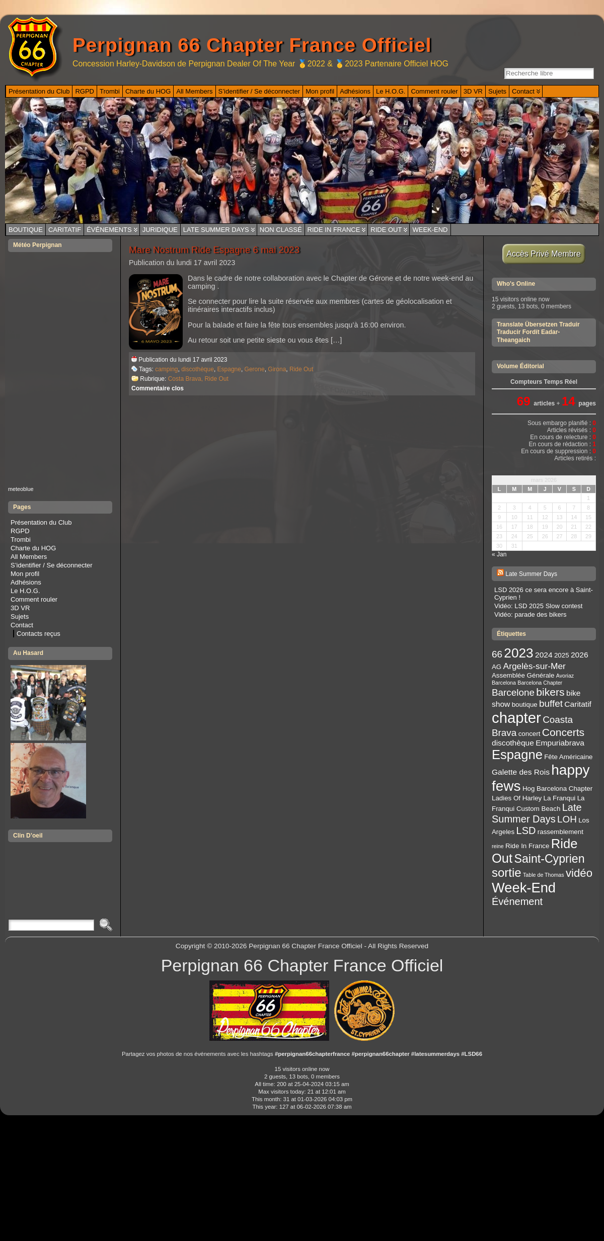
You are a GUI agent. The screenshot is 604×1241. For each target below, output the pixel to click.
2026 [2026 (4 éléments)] (579, 654)
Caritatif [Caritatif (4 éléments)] (577, 704)
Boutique (26, 229)
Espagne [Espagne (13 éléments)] (517, 755)
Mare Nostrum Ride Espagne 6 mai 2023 (214, 249)
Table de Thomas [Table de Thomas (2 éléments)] (543, 875)
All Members (29, 556)
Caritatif (64, 229)
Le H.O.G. (25, 591)
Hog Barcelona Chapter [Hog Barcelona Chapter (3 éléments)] (557, 788)
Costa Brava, (186, 378)
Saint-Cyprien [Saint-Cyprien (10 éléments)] (549, 858)
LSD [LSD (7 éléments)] (526, 830)
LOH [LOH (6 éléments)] (567, 819)
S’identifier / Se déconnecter (52, 565)
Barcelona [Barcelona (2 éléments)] (504, 683)
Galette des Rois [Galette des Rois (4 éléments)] (521, 772)
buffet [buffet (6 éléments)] (551, 703)
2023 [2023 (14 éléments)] (518, 652)
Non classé (281, 229)
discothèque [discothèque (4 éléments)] (513, 742)
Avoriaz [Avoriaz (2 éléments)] (565, 676)
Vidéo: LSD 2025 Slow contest (538, 606)
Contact (22, 625)
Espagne (229, 369)
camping (166, 369)
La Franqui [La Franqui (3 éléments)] (560, 798)
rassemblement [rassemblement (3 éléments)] (560, 832)
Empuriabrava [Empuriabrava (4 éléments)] (560, 742)
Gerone (255, 369)
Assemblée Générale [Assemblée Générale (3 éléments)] (523, 675)
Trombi (21, 539)
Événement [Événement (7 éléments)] (517, 901)
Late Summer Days (216, 229)
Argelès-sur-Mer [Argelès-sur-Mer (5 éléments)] (534, 666)
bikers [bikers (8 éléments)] (550, 692)
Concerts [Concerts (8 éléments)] (563, 732)
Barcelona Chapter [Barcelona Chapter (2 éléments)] (539, 683)
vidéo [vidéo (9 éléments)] (579, 873)
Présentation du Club (41, 522)
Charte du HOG (33, 548)
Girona (277, 369)
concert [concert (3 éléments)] (529, 733)
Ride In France (334, 229)
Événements (109, 229)
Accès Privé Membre (543, 254)
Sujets (20, 616)
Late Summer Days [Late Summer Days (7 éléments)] (537, 813)
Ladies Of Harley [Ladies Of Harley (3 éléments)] (517, 798)
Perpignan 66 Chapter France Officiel (251, 45)
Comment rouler (34, 599)
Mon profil (25, 573)
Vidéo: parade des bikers (530, 614)
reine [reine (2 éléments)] (498, 846)
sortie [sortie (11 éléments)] (506, 872)
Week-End (429, 229)
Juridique (160, 229)
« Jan (499, 554)
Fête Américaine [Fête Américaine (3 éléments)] (568, 757)
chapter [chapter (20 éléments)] (516, 717)
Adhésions (26, 582)
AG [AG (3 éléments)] (496, 667)
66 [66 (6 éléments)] (497, 654)
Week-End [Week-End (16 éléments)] (524, 887)
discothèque (197, 369)
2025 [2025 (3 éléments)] (561, 655)
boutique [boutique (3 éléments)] (525, 704)
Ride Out (386, 229)
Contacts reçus (38, 633)
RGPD (20, 531)
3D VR (20, 608)
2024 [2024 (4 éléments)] (544, 654)
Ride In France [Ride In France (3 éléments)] (527, 846)
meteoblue (21, 489)
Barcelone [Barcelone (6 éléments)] (513, 692)
